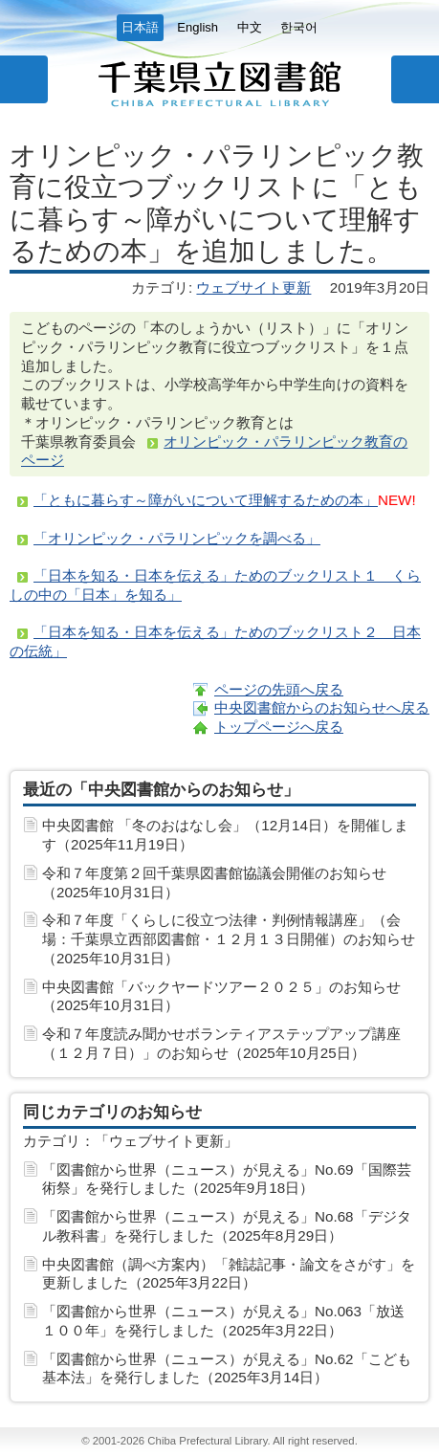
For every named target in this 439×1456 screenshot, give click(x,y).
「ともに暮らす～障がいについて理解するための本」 (205, 500)
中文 (249, 27)
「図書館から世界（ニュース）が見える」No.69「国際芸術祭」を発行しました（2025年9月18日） (226, 1179)
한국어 (299, 27)
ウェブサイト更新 (253, 287)
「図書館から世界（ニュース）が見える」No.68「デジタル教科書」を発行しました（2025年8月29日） (226, 1226)
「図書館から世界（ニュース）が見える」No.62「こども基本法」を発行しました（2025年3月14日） (226, 1368)
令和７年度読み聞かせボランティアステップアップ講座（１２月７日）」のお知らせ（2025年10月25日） (221, 1043)
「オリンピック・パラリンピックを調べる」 (176, 538)
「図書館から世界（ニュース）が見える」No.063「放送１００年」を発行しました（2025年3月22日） (223, 1320)
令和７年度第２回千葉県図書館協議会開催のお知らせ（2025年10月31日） (214, 882)
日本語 (140, 27)
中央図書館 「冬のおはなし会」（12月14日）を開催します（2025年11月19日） (225, 834)
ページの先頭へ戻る (278, 689)
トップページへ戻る (278, 726)
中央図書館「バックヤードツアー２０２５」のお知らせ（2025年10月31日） (221, 996)
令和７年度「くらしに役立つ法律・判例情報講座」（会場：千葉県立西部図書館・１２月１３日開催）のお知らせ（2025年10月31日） (228, 939)
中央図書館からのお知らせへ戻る (321, 707)
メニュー (24, 79)
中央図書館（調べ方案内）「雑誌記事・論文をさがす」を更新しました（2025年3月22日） (228, 1273)
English (197, 27)
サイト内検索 (415, 79)
